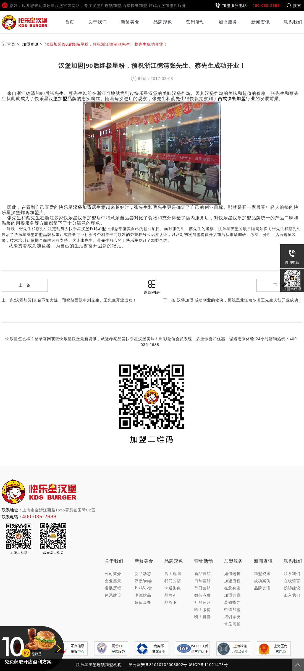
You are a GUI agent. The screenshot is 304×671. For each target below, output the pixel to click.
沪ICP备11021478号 (208, 664)
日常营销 (202, 581)
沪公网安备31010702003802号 (158, 664)
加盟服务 (228, 22)
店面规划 (172, 573)
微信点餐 (202, 595)
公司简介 (113, 573)
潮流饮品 (143, 595)
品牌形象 (162, 22)
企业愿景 (113, 581)
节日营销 (202, 588)
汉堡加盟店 (84, 207)
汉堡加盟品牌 (63, 98)
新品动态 (143, 573)
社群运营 (202, 602)
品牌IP (170, 602)
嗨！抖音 (202, 617)
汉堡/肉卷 (144, 581)
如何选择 (232, 573)
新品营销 (202, 573)
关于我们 (97, 22)
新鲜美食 (130, 22)
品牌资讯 (262, 588)
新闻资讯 (260, 22)
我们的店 (172, 581)
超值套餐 (143, 602)
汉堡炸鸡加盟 (93, 229)
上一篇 (25, 285)
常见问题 (232, 624)
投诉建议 (292, 588)
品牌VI (170, 595)
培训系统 (232, 617)
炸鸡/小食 (144, 588)
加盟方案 (232, 595)
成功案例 (262, 581)
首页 (69, 22)
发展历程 (113, 588)
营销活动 (195, 22)
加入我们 (292, 595)
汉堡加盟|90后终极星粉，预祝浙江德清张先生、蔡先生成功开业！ (106, 44)
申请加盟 (232, 609)
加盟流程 (232, 581)
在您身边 (232, 588)
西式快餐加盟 (232, 98)
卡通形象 (172, 588)
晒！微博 (202, 609)
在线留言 (292, 581)
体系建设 (113, 595)
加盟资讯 (30, 44)
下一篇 (279, 285)
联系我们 (293, 22)
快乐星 (132, 240)
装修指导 (232, 602)
